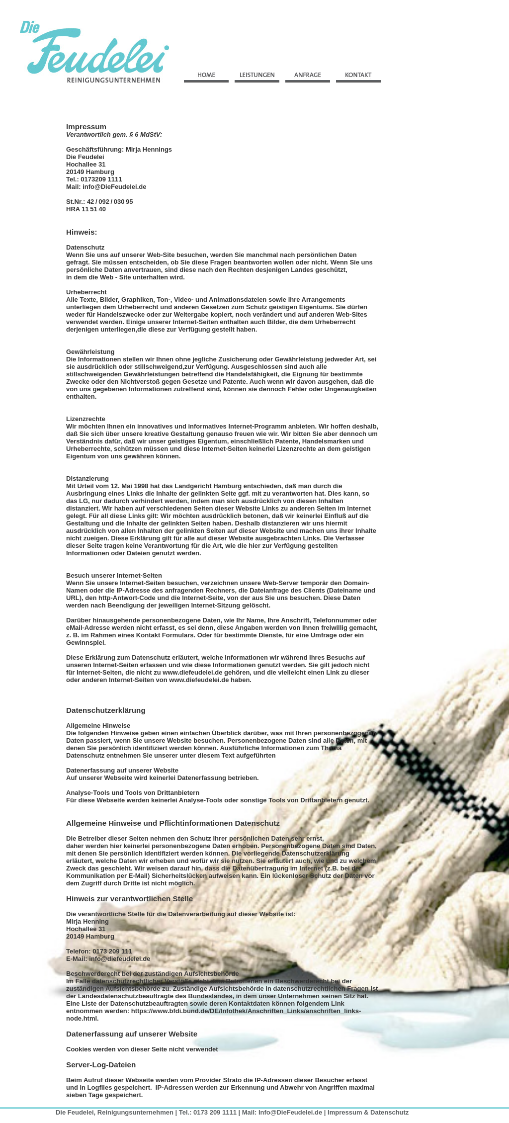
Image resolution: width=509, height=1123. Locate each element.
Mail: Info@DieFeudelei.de (282, 1112)
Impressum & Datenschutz (368, 1112)
